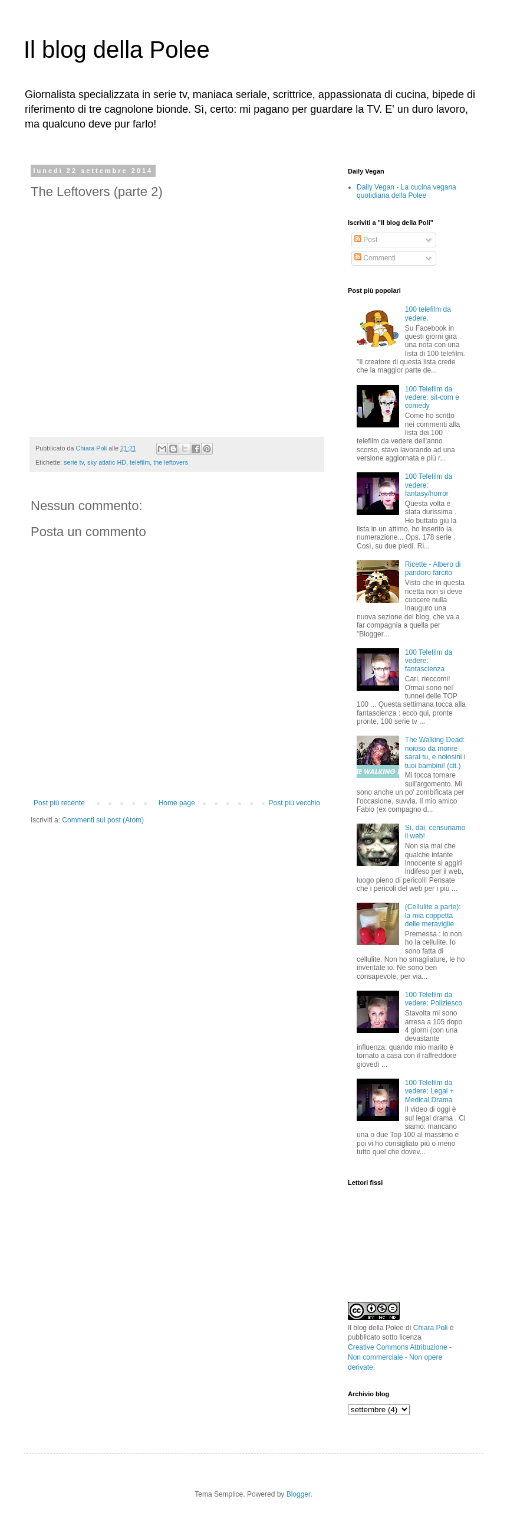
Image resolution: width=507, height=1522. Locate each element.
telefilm (140, 462)
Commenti (375, 258)
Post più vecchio (294, 803)
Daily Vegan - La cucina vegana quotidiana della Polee (406, 191)
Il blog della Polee (117, 50)
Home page (177, 803)
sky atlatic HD (106, 462)
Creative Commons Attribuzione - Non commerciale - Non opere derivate (400, 1357)
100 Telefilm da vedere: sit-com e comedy (432, 397)
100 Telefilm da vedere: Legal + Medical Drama (429, 1091)
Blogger (299, 1494)
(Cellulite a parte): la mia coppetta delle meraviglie (433, 915)
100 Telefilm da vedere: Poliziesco (433, 999)
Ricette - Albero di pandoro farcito (433, 568)
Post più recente (59, 803)
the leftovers (170, 462)
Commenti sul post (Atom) (103, 820)
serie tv (74, 462)
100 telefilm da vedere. (428, 313)
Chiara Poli (430, 1328)
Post (365, 240)
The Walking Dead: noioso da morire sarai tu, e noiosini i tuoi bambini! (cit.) (435, 752)
